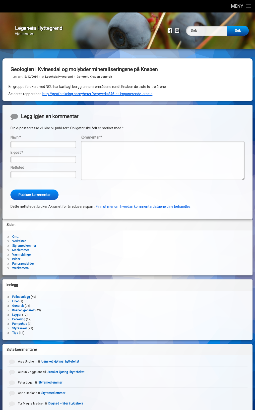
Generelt (82, 73)
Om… (15, 233)
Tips (15, 329)
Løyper (16, 311)
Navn (15, 134)
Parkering (18, 315)
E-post (16, 149)
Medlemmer (20, 246)
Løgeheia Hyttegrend (59, 73)
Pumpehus (19, 320)
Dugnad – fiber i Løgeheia (65, 400)
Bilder (16, 255)
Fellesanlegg (21, 293)
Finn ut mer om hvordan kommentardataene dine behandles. (143, 203)
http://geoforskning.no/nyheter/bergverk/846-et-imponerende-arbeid (97, 90)
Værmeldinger (22, 251)
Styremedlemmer (24, 242)
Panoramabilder (23, 260)
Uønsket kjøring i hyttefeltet (60, 358)
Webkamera (20, 264)
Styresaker (19, 324)
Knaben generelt (101, 73)
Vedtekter (19, 237)
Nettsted (17, 164)
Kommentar (91, 134)
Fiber (15, 297)
